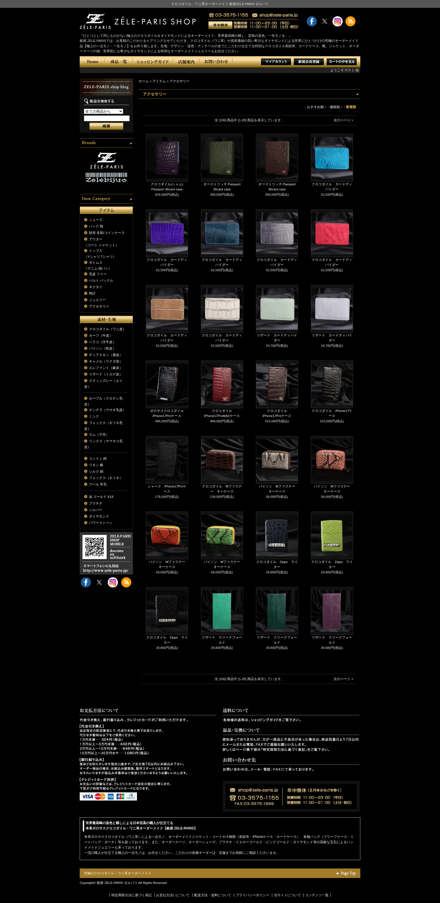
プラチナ (95, 503)
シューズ (95, 220)
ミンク (94, 416)
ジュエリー (97, 300)
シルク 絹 (96, 471)
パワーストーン (101, 523)
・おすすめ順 (314, 107)
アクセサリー (99, 306)
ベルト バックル (101, 280)
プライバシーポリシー (252, 895)
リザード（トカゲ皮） (106, 374)
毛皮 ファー (98, 274)
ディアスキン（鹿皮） (106, 355)
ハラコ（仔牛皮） (102, 342)
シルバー (95, 510)
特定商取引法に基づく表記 (131, 895)
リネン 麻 (96, 465)
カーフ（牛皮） (101, 335)
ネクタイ (95, 287)
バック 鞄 (96, 226)
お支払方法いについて (173, 895)
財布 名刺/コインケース (106, 232)
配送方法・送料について (212, 895)
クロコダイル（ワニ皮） (107, 329)
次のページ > (343, 120)
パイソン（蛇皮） (102, 348)
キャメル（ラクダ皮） (106, 361)
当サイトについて (287, 895)
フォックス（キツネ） (106, 478)
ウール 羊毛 (98, 484)
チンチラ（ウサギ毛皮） (107, 410)
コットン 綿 (98, 458)
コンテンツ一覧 (317, 895)
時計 (92, 293)
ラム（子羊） (99, 434)
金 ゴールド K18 (101, 496)
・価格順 (333, 107)
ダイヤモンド (99, 516)
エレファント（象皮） (106, 368)
